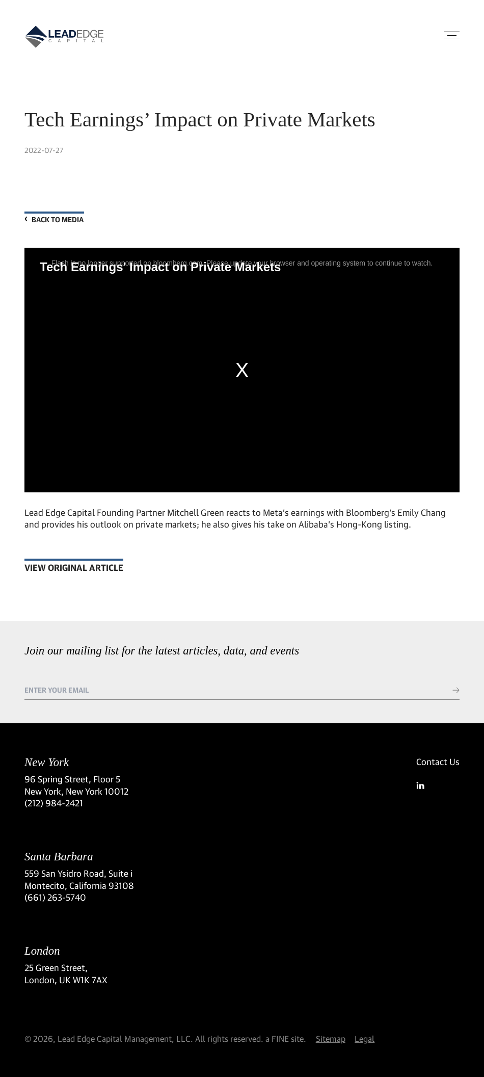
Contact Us (438, 761)
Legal (364, 1038)
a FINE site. (285, 1038)
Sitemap (330, 1038)
